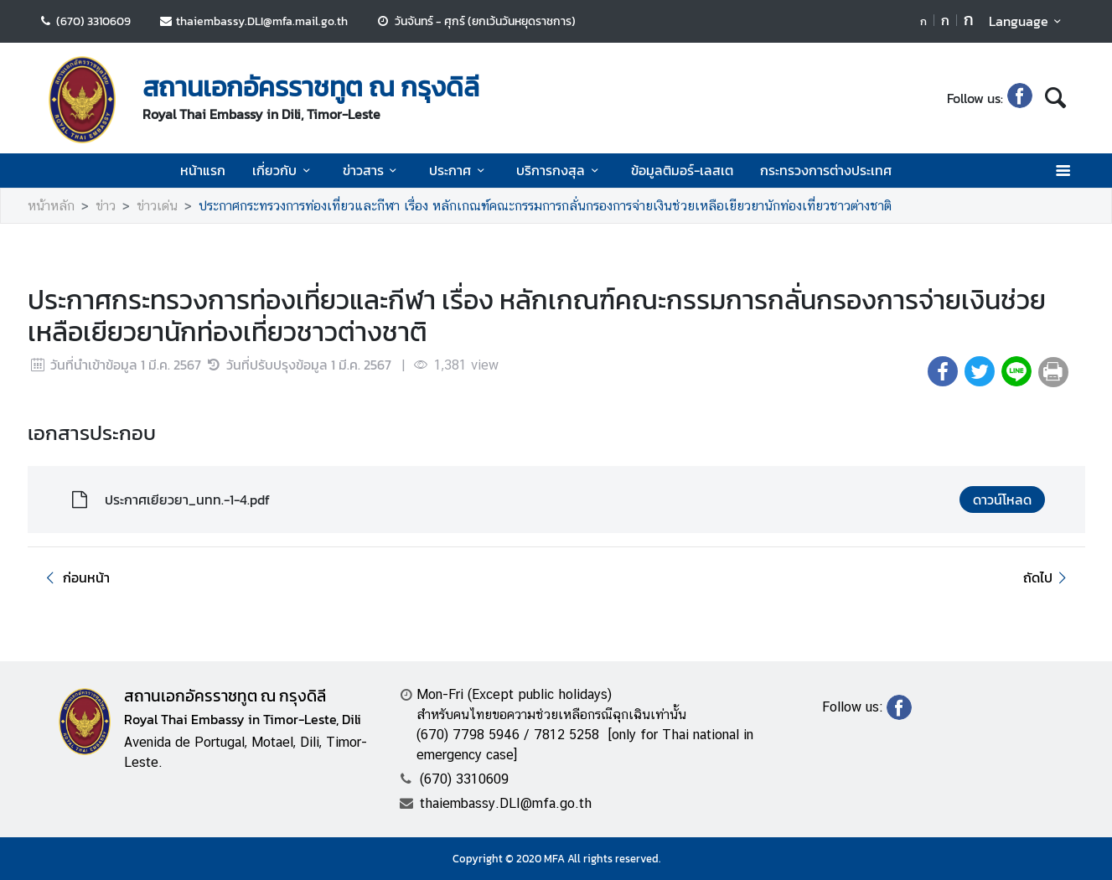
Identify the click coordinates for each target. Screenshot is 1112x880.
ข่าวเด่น (157, 206)
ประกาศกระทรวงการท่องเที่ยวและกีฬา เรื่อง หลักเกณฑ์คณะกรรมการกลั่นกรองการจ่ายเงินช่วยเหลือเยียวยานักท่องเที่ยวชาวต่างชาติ (545, 206)
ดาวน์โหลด (1002, 499)
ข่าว (106, 206)
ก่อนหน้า (75, 577)
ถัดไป (1047, 577)
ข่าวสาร (372, 170)
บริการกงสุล (559, 170)
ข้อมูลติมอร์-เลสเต (682, 170)
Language (1028, 21)
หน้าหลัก (51, 206)
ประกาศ (459, 170)
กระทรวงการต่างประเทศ (826, 170)
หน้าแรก (202, 170)
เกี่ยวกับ (283, 170)
